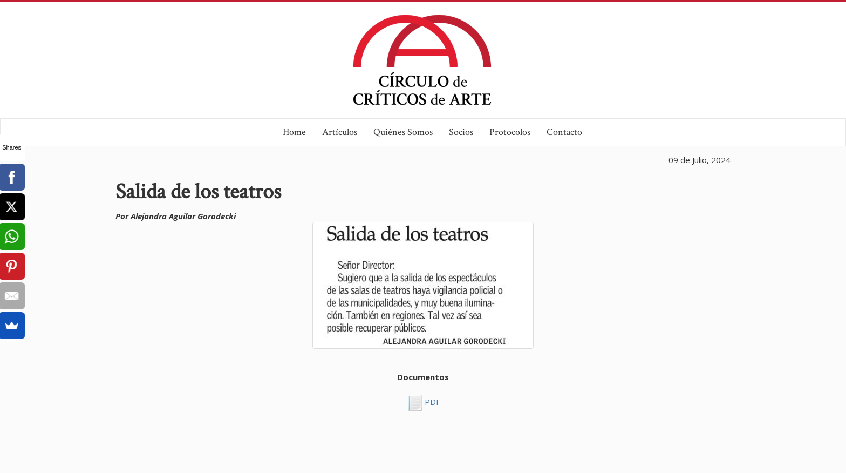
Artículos (339, 132)
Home (294, 132)
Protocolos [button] (509, 132)
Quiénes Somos (403, 132)
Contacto (564, 132)
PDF (431, 401)
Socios (461, 132)
